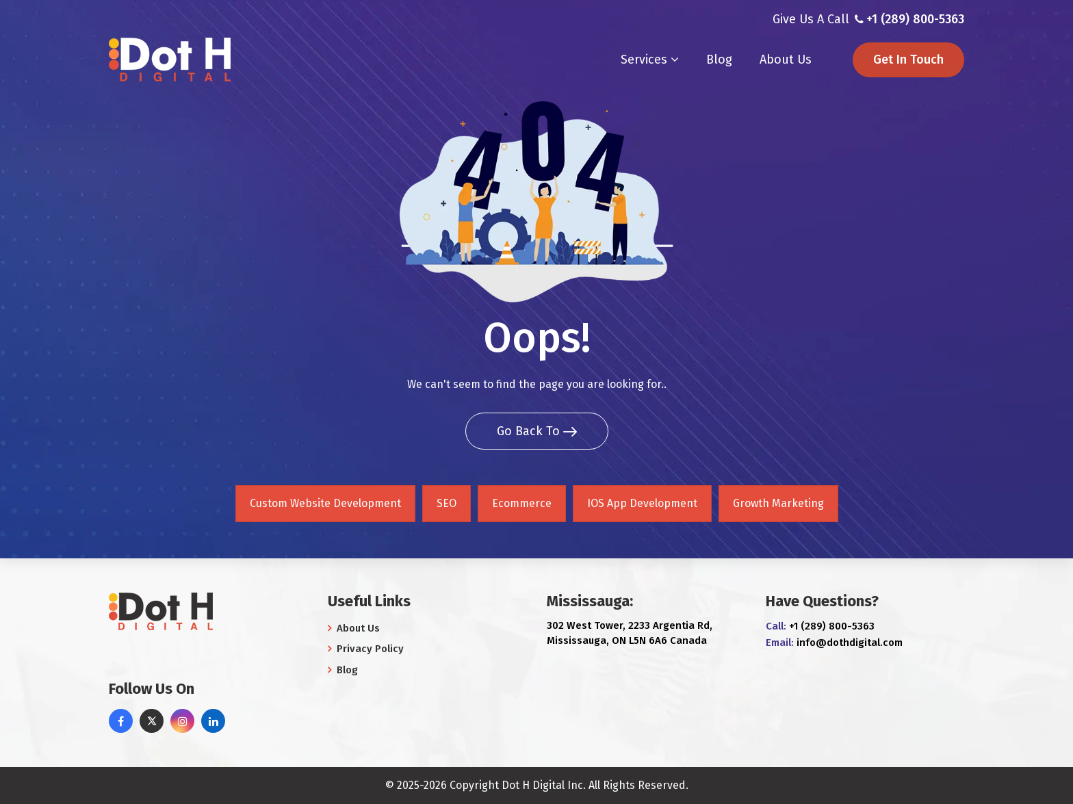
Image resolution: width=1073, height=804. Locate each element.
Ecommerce (522, 503)
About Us (786, 59)
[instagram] (182, 721)
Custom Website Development (325, 503)
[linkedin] (213, 721)
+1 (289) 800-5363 (915, 19)
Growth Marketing (778, 503)
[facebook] (121, 721)
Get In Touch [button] (908, 59)
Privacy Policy (366, 649)
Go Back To (537, 431)
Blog (719, 59)
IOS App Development (642, 503)
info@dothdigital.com (850, 642)
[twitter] (152, 721)
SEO (446, 503)
